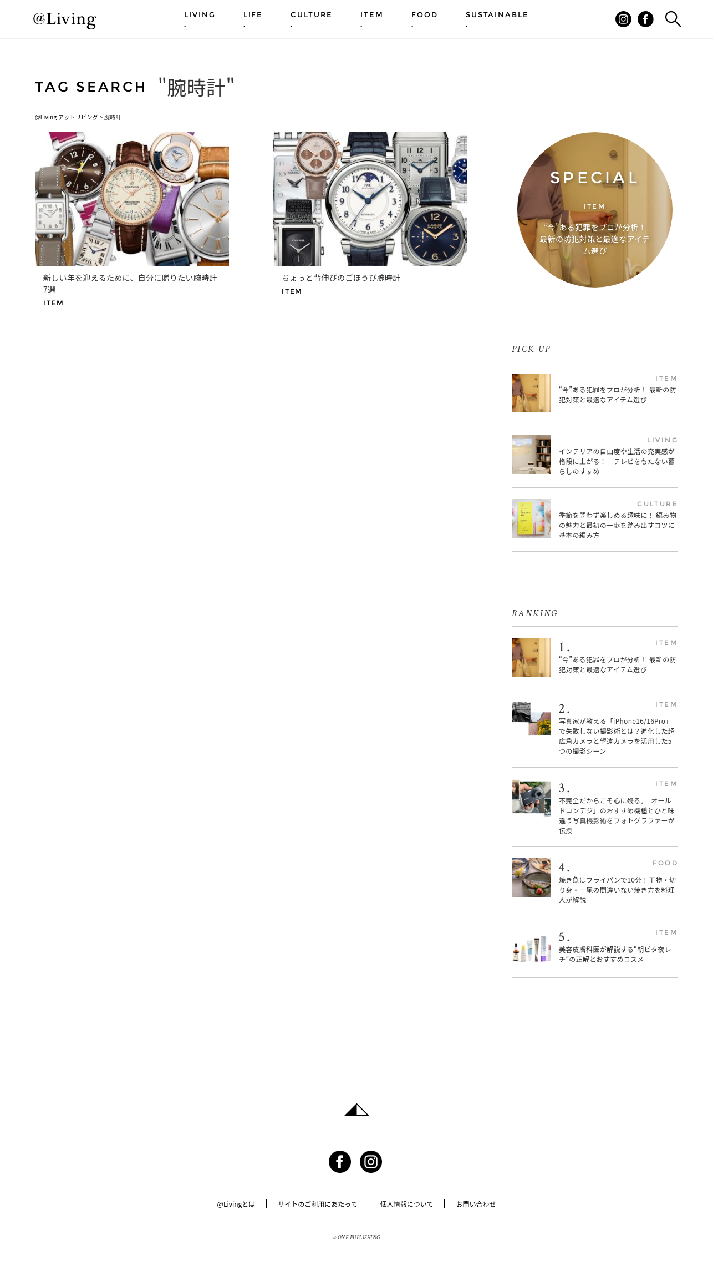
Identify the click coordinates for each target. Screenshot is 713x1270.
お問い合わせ (476, 1203)
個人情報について (407, 1203)
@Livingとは (236, 1203)
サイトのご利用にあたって (317, 1203)
